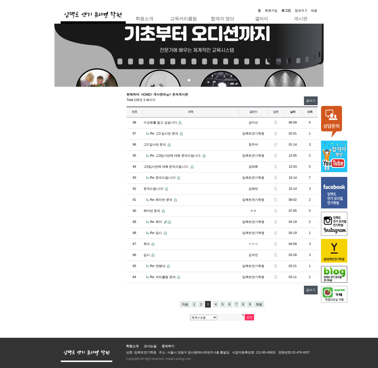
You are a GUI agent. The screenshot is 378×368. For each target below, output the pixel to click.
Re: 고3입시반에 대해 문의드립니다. (176, 155)
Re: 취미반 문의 (161, 200)
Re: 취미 (156, 222)
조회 (309, 111)
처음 (185, 304)
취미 (147, 244)
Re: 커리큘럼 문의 (163, 277)
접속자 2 (301, 10)
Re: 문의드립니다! (163, 178)
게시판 (300, 18)
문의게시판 (180, 94)
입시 (147, 255)
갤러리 (261, 18)
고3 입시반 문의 (155, 144)
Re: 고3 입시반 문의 (164, 133)
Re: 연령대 (158, 266)
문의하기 (168, 346)
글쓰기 (311, 101)
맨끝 (259, 304)
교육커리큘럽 (183, 18)
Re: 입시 (156, 233)
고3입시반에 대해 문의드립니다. (167, 166)
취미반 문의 (152, 211)
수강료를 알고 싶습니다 (161, 122)
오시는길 (150, 346)
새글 (314, 10)
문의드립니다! (154, 189)
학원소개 (144, 18)
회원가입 (271, 10)
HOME (145, 94)
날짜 (292, 111)
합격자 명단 (222, 18)
